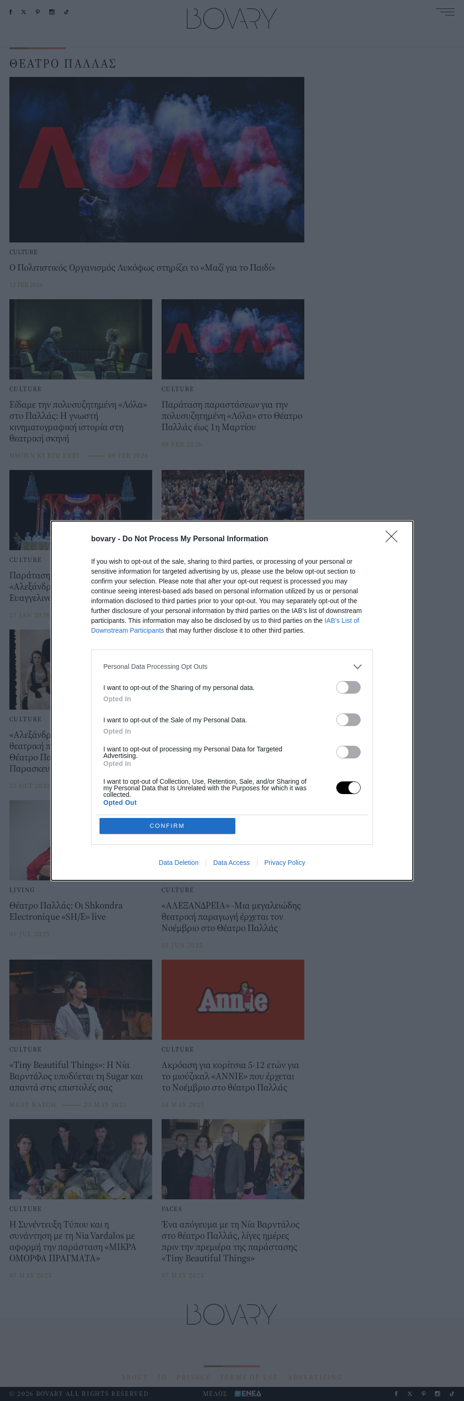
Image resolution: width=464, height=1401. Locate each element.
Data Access (231, 862)
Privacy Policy (284, 862)
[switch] (348, 687)
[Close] (394, 539)
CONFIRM (167, 825)
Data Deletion (179, 862)
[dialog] (232, 700)
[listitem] (232, 667)
